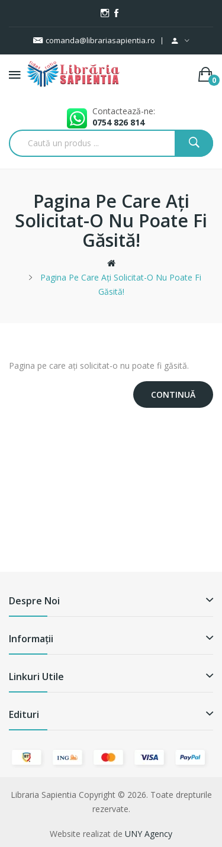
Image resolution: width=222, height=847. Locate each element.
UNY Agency (148, 833)
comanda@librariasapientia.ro (94, 40)
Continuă (173, 394)
